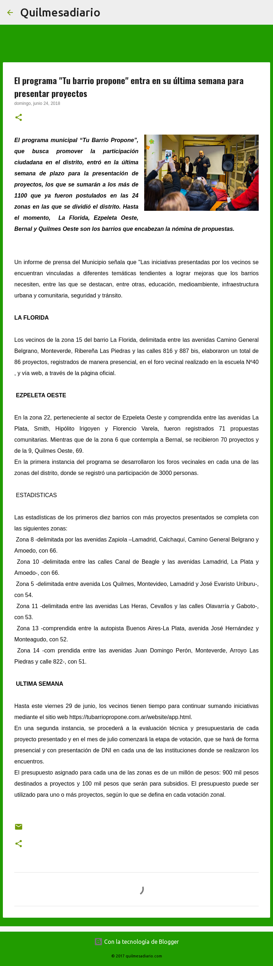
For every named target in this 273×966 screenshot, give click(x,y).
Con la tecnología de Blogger (136, 941)
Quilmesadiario (60, 12)
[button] (18, 118)
